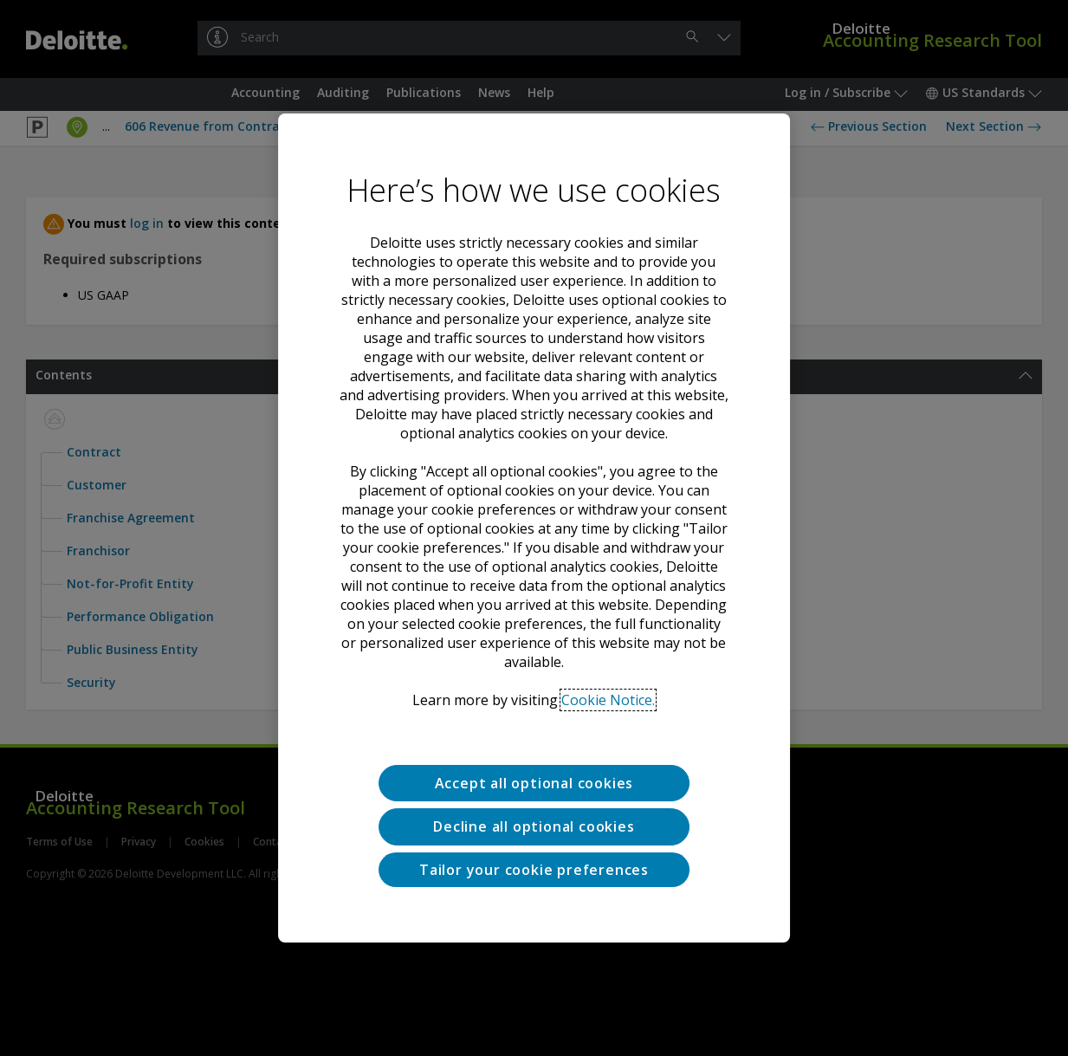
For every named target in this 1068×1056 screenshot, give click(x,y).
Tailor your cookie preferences (534, 869)
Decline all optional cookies (533, 826)
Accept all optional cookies (534, 783)
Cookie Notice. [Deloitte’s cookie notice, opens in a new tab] (608, 699)
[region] (534, 528)
